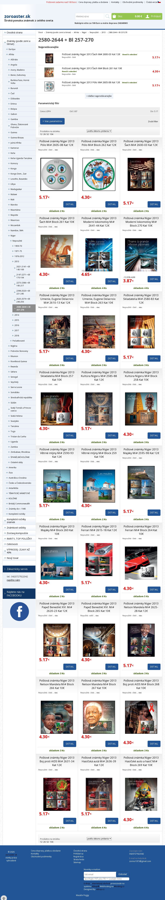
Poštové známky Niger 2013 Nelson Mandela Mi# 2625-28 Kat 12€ (141, 607)
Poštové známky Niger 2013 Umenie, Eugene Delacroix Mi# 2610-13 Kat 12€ (56, 298)
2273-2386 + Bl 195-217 (23, 284)
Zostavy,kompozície (17, 533)
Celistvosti (12, 544)
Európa (12, 49)
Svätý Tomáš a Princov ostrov (21, 409)
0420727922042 (136, 853)
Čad (12, 93)
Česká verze (153, 2)
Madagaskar (16, 189)
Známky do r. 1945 (17, 508)
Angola (14, 64)
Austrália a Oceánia (17, 477)
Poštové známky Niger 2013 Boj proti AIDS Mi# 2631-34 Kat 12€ (56, 761)
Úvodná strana (14, 32)
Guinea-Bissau (17, 137)
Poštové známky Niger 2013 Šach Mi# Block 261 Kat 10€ (92, 68)
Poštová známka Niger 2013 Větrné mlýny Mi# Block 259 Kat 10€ (99, 453)
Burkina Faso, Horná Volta (20, 81)
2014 (17, 315)
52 (48, 134)
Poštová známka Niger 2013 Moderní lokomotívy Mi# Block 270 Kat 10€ (141, 221)
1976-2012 (19, 256)
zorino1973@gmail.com (140, 861)
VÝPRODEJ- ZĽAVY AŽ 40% (18, 551)
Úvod (40, 32)
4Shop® (95, 886)
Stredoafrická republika (21, 397)
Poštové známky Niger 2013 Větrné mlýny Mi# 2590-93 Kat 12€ (56, 453)
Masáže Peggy (82, 895)
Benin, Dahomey (18, 75)
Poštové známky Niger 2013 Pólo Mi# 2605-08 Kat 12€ (91, 82)
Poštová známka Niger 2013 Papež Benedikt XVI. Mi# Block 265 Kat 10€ (98, 607)
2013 (17, 261)
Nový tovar (13, 557)
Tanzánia (15, 426)
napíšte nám (13, 580)
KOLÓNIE (13, 498)
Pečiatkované (19, 340)
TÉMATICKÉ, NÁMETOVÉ (19, 493)
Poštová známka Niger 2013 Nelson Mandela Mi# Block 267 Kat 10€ (98, 684)
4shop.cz (100, 889)
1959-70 (18, 246)
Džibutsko (15, 98)
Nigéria (14, 346)
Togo (13, 431)
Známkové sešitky (16, 527)
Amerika (12, 467)
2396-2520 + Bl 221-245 (23, 292)
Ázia (11, 472)
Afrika (11, 54)
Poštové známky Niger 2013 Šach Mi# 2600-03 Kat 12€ (91, 54)
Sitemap (77, 862)
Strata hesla (78, 859)
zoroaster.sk (17, 16)
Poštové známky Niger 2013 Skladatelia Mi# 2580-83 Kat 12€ (141, 298)
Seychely (14, 382)
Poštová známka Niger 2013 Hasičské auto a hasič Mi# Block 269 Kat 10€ (141, 761)
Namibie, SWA (17, 230)
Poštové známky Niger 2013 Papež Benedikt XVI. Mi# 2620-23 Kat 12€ (56, 607)
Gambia (14, 119)
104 (51, 134)
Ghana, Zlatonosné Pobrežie (19, 126)
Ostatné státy (17, 462)
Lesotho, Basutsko (19, 179)
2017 (17, 330)
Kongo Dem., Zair (19, 173)
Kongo (14, 168)
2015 (17, 320)
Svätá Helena (16, 416)
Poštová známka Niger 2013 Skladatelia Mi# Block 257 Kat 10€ (56, 375)
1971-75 (18, 251)
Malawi (14, 194)
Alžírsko (14, 59)
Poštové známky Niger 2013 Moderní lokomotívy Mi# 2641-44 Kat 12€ (99, 221)
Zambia (14, 446)
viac (56, 149)
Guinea (14, 132)
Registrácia (78, 856)
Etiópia (14, 109)
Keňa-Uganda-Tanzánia (21, 158)
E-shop (87, 883)
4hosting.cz (119, 886)
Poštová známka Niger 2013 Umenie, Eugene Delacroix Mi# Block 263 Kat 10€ (98, 298)
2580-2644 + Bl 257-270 (23, 308)
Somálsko (15, 392)
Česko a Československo (20, 483)
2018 (17, 335)
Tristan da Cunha (18, 436)
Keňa (13, 153)
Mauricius (15, 220)
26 (44, 134)
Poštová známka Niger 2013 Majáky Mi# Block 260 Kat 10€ (56, 530)
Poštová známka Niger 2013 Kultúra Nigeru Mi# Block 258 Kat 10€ (141, 375)
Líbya (13, 184)
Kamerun (15, 148)
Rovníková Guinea (19, 361)
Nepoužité (17, 240)
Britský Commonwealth (19, 503)
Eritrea (14, 103)
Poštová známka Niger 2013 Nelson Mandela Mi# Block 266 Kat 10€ (56, 684)
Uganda (14, 441)
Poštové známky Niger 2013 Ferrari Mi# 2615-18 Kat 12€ (99, 528)
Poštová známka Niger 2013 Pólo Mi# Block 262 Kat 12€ (98, 143)
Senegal (14, 377)
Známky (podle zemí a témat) (18, 42)
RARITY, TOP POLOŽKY (19, 538)
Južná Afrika (16, 142)
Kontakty (115, 2)
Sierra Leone (16, 387)
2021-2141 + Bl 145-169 (23, 268)
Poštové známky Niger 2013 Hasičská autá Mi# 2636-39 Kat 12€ (99, 761)
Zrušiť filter (153, 121)
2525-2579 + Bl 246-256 (23, 300)
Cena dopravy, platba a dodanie (93, 2)
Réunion (14, 356)
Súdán (13, 402)
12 (41, 134)
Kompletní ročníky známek (16, 521)
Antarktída (13, 488)
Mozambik (15, 225)
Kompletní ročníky (17, 514)
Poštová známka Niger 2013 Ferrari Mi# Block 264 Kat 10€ (141, 530)
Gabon (14, 114)
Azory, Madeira (17, 70)
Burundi (14, 88)
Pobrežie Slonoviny (19, 351)
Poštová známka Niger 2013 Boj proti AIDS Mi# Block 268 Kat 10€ (141, 684)
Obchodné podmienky (132, 2)
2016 (17, 325)
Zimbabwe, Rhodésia (20, 452)
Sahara (14, 371)
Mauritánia (15, 209)
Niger (13, 235)
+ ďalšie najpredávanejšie (99, 95)
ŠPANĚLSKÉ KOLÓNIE (20, 457)
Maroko (14, 204)
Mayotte (14, 215)
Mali (12, 199)
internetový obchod (101, 883)
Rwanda (14, 366)
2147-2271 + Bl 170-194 (23, 276)
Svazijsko (15, 421)
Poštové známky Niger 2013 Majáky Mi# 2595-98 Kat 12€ (141, 451)
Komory (14, 163)
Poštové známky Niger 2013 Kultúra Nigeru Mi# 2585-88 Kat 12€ (99, 375)
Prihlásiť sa (78, 853)
